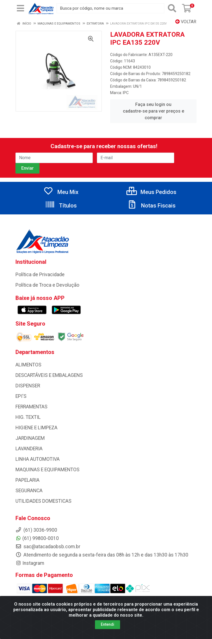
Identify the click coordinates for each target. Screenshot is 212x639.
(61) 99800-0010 (37, 538)
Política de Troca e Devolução (47, 285)
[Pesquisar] (172, 8)
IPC (126, 92)
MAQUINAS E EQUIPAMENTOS (47, 469)
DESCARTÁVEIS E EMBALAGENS (49, 375)
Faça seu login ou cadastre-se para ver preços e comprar (153, 111)
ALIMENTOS (28, 365)
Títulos (61, 205)
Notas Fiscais (151, 205)
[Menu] (20, 8)
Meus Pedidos (151, 192)
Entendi (107, 627)
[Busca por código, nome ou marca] (110, 8)
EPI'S (20, 396)
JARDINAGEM (30, 438)
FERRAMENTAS (31, 406)
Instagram (29, 563)
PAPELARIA (27, 480)
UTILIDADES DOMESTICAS (43, 501)
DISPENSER (27, 385)
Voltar (185, 21)
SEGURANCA (29, 490)
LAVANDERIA (29, 448)
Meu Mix (60, 192)
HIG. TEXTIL (28, 417)
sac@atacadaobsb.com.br (47, 546)
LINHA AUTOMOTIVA (37, 459)
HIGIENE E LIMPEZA (36, 427)
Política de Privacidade (40, 274)
